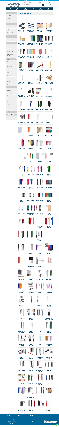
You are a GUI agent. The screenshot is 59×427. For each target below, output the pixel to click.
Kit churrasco (8, 40)
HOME (25, 2)
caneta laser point (27, 19)
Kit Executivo (8, 18)
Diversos (9, 420)
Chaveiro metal (8, 81)
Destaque (9, 422)
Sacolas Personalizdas (9, 48)
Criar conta (46, 0)
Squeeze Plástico (9, 69)
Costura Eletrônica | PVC (11, 423)
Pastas (7, 45)
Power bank (8, 27)
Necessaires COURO (9, 107)
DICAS (35, 2)
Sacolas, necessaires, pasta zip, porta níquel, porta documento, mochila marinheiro (11, 117)
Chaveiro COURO (9, 101)
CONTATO (40, 2)
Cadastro (32, 417)
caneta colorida (37, 19)
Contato (21, 419)
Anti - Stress (8, 84)
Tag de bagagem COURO (9, 95)
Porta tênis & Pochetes (9, 46)
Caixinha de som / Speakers (10, 32)
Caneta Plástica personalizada (10, 21)
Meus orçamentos (33, 418)
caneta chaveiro (32, 19)
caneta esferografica (22, 19)
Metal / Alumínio (9, 15)
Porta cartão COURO (9, 90)
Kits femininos (8, 72)
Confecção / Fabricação (11, 419)
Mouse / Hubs (8, 29)
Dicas (20, 418)
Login (43, 0)
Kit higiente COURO (9, 104)
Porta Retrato (8, 61)
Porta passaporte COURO (9, 93)
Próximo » (21, 412)
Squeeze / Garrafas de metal (10, 66)
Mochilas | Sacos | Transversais (10, 51)
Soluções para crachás (9, 64)
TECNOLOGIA (9, 417)
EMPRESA (30, 2)
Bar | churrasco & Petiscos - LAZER (12, 418)
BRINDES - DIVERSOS (9, 75)
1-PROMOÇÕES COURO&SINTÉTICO (11, 109)
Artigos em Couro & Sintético (11, 421)
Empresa (21, 417)
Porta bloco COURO (9, 98)
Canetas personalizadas (11, 11)
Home (6, 11)
